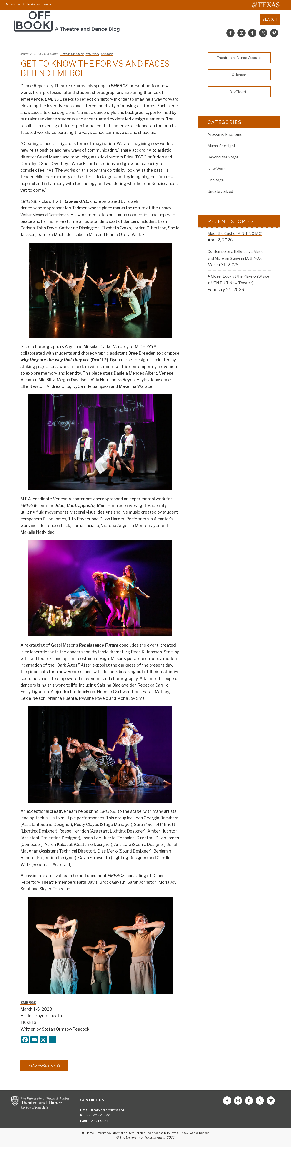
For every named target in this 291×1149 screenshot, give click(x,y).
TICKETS (29, 1022)
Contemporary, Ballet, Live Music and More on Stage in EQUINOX (235, 263)
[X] (43, 1040)
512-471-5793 (102, 1117)
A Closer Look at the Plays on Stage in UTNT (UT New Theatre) (237, 287)
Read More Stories (48, 1066)
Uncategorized (222, 196)
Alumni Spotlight (224, 150)
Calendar (239, 77)
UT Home (83, 1134)
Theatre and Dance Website (239, 58)
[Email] (34, 1040)
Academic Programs (228, 139)
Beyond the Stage (73, 54)
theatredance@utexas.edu (110, 1111)
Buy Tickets (239, 95)
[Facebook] (25, 1040)
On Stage (112, 54)
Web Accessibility (159, 1134)
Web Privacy (182, 1134)
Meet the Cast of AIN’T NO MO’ (239, 238)
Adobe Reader (203, 1134)
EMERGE (29, 1002)
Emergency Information (108, 1134)
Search (270, 19)
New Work (95, 54)
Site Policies (136, 1134)
